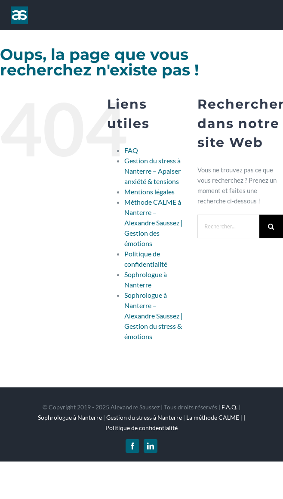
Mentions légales (149, 191)
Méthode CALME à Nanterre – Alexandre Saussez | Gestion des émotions (153, 222)
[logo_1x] (19, 9)
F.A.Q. (229, 407)
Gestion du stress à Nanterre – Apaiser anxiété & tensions (152, 170)
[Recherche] (271, 226)
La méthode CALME (212, 417)
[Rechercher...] (228, 226)
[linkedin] (150, 446)
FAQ (131, 150)
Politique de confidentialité (141, 427)
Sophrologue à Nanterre (70, 417)
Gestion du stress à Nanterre (144, 417)
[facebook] (132, 446)
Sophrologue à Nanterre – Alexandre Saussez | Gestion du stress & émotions (153, 315)
